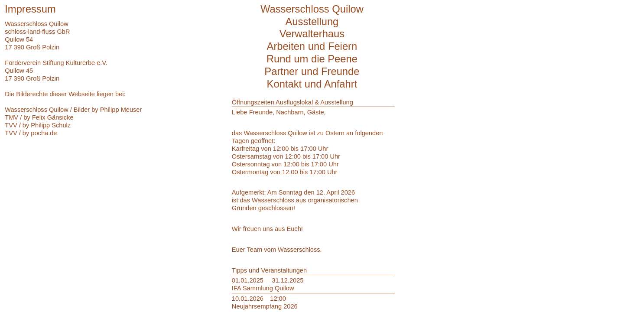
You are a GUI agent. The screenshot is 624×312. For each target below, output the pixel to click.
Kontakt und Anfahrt (312, 84)
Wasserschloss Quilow (312, 9)
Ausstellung (312, 21)
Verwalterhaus (312, 33)
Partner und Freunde (311, 71)
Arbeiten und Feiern (312, 46)
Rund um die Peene (312, 59)
